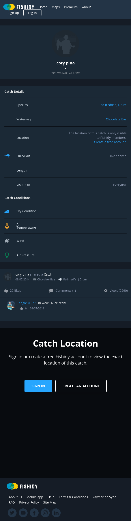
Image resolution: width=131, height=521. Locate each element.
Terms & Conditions (73, 497)
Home (43, 7)
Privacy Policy (29, 502)
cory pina (22, 274)
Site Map (49, 502)
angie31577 (27, 303)
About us (15, 497)
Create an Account (81, 386)
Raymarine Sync (104, 497)
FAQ (12, 502)
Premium (71, 7)
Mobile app (34, 497)
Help (51, 497)
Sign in (38, 386)
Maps (56, 7)
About (86, 7)
